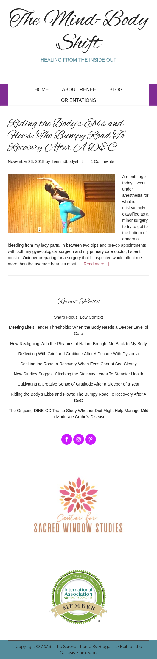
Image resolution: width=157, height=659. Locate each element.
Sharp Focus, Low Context (78, 317)
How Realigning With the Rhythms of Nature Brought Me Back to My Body (78, 343)
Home (42, 89)
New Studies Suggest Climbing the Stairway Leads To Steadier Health (78, 374)
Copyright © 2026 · (35, 646)
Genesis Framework (79, 652)
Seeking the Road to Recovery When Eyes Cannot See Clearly (78, 363)
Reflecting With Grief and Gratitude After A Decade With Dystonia (78, 353)
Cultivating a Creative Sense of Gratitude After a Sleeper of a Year (78, 384)
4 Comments (102, 161)
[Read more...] (96, 264)
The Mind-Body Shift (78, 32)
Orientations (78, 100)
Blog (115, 89)
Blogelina (108, 646)
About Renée (79, 89)
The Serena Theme (73, 646)
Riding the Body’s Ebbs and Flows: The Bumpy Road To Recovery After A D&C (66, 136)
